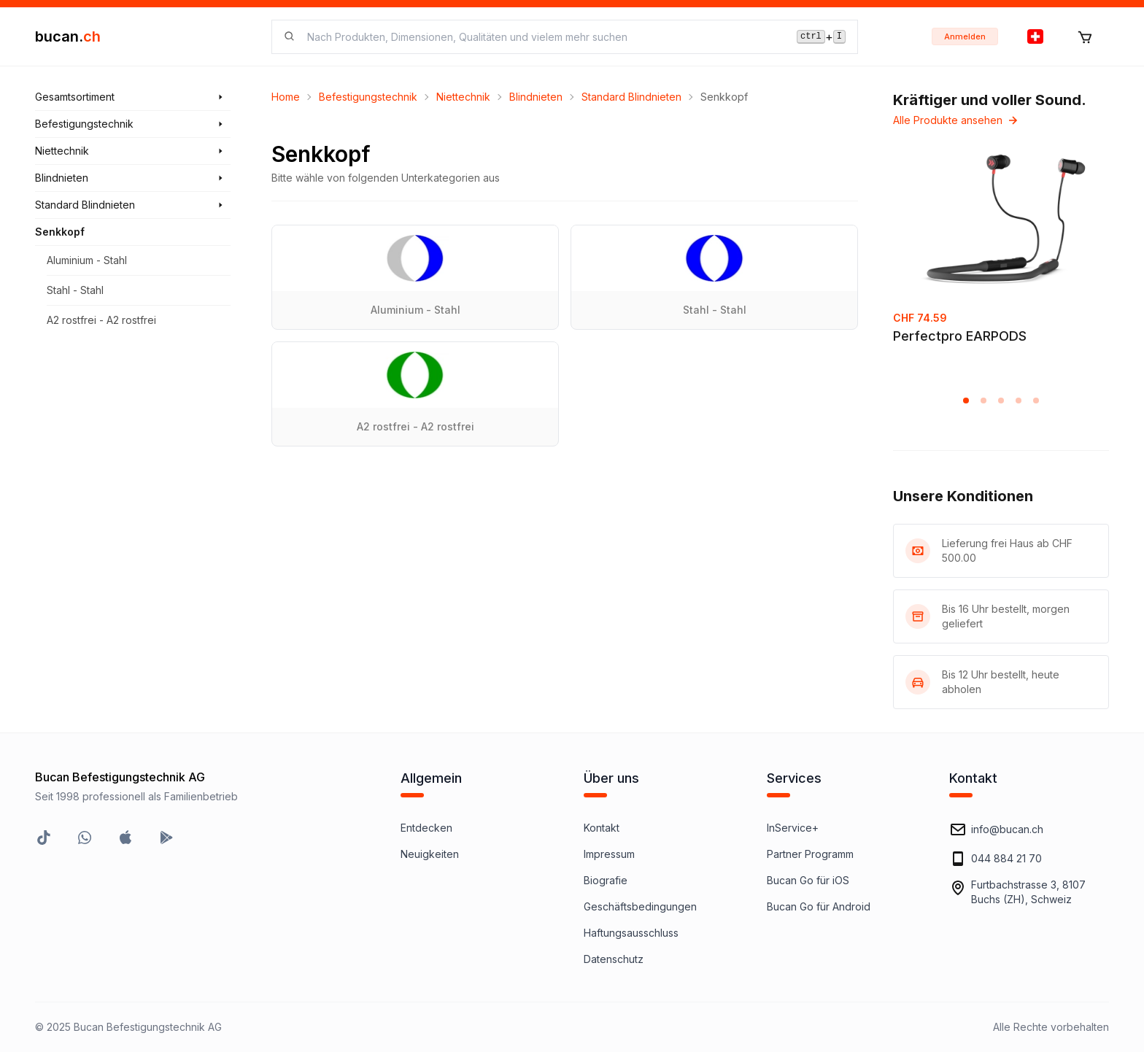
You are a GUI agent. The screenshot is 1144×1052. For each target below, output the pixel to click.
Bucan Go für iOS (808, 880)
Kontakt (601, 827)
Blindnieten (536, 96)
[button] (966, 400)
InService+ (793, 827)
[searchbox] (543, 36)
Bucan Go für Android (818, 906)
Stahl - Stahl (75, 290)
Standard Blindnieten (631, 96)
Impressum (609, 854)
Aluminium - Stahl (87, 260)
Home (285, 96)
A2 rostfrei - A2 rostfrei (101, 320)
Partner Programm (810, 854)
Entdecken (426, 827)
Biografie (605, 880)
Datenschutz (614, 959)
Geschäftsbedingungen (640, 906)
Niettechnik (463, 96)
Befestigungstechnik (368, 96)
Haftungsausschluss (631, 933)
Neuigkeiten (430, 854)
